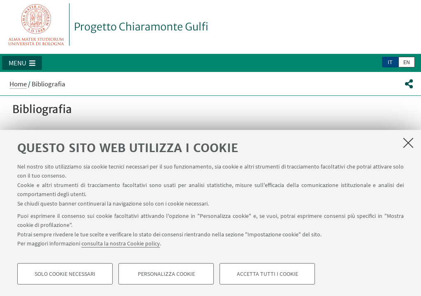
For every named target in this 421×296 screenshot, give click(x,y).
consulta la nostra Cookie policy (120, 243)
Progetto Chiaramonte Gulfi (141, 26)
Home (18, 83)
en (406, 62)
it (390, 62)
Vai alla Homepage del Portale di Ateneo (36, 24)
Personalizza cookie (166, 274)
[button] (22, 63)
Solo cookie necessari (65, 274)
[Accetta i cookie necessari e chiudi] (408, 142)
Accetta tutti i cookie (267, 274)
